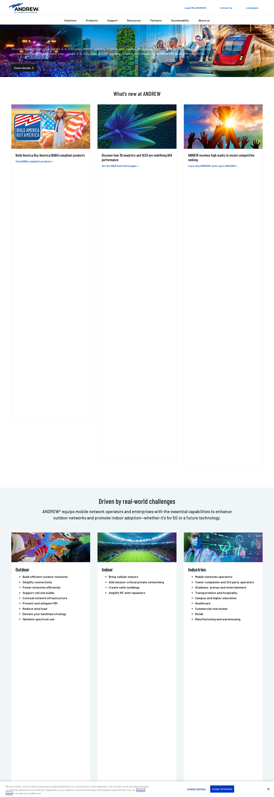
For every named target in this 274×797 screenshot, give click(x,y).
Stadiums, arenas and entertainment (220, 298)
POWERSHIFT (241, 413)
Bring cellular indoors (123, 287)
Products (92, 20)
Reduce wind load (35, 319)
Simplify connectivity (37, 292)
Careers (186, 744)
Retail (199, 324)
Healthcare (203, 314)
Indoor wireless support (41, 734)
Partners (156, 20)
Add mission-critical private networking (136, 292)
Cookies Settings (196, 788)
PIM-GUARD (196, 413)
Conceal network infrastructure (45, 308)
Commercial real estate (211, 319)
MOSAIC (149, 413)
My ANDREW (111, 729)
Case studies (112, 739)
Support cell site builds (38, 303)
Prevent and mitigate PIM (40, 314)
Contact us (120, 671)
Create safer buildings (124, 298)
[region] (137, 789)
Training (32, 749)
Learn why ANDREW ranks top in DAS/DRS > (212, 165)
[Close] (268, 789)
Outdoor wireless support (43, 739)
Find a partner (112, 734)
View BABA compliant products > (34, 161)
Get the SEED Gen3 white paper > (120, 165)
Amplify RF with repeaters (127, 303)
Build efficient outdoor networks (45, 287)
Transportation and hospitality (216, 303)
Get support (153, 671)
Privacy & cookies (214, 777)
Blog (183, 734)
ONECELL (65, 413)
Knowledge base (191, 749)
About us (204, 20)
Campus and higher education (216, 308)
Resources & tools (115, 744)
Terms (231, 777)
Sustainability (180, 20)
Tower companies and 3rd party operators (224, 292)
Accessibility (194, 777)
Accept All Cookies (222, 788)
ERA (16, 413)
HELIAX (105, 413)
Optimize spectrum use (39, 330)
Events (185, 739)
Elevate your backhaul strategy (44, 324)
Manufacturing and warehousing (217, 330)
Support (112, 20)
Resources (134, 20)
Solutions (70, 20)
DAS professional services (43, 744)
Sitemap (244, 777)
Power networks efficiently (41, 298)
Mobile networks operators (213, 287)
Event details (24, 67)
